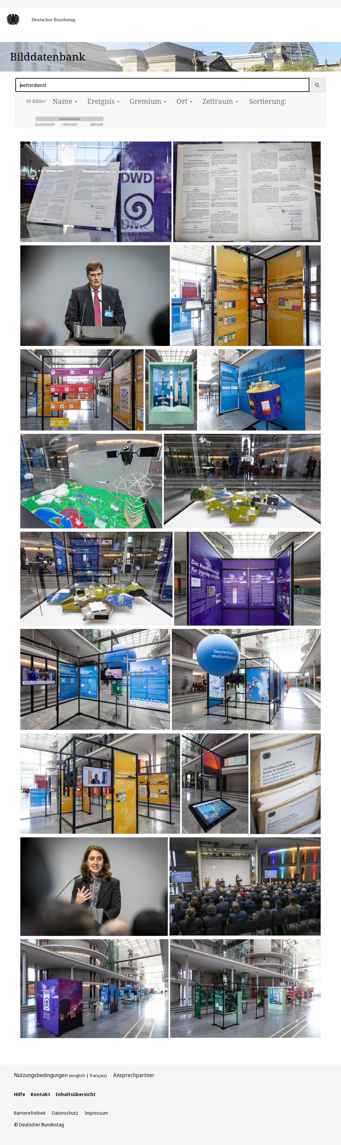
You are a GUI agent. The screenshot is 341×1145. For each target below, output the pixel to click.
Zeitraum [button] (220, 101)
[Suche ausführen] (317, 85)
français (98, 1075)
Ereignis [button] (103, 101)
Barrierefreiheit (30, 1113)
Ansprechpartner (134, 1075)
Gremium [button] (148, 101)
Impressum (96, 1113)
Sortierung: (267, 101)
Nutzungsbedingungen (41, 1075)
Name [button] (65, 101)
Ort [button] (184, 101)
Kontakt (40, 1094)
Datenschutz (65, 1113)
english (77, 1075)
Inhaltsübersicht (76, 1094)
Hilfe (19, 1094)
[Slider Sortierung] (69, 119)
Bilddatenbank (47, 56)
